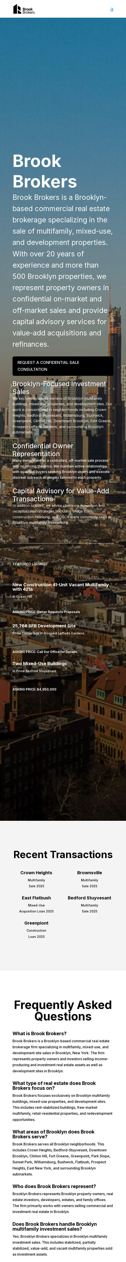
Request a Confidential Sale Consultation (48, 366)
